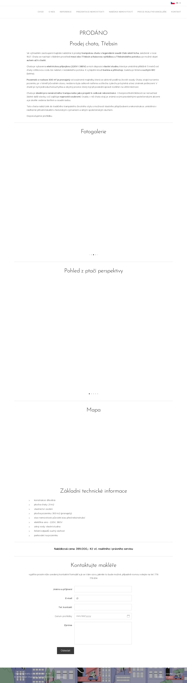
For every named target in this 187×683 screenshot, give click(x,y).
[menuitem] (153, 12)
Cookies (60, 677)
